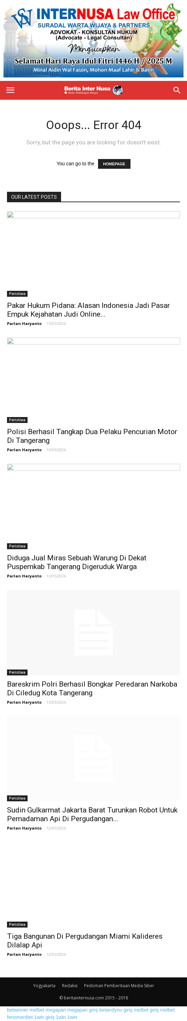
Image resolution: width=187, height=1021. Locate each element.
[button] (177, 90)
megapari (56, 1010)
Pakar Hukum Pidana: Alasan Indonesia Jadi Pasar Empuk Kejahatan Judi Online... (88, 309)
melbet (37, 1010)
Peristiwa (17, 293)
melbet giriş (146, 1010)
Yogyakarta (44, 986)
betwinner (17, 1010)
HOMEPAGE (114, 164)
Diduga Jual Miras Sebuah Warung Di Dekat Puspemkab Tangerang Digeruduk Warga (77, 562)
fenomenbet (20, 1017)
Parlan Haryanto (24, 323)
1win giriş (44, 1017)
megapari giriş (82, 1010)
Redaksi (69, 986)
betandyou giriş (116, 1010)
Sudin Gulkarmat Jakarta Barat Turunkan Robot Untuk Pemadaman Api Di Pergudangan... (92, 814)
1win (61, 1017)
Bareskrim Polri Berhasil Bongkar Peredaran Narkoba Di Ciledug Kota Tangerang (92, 688)
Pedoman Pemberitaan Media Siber (119, 986)
